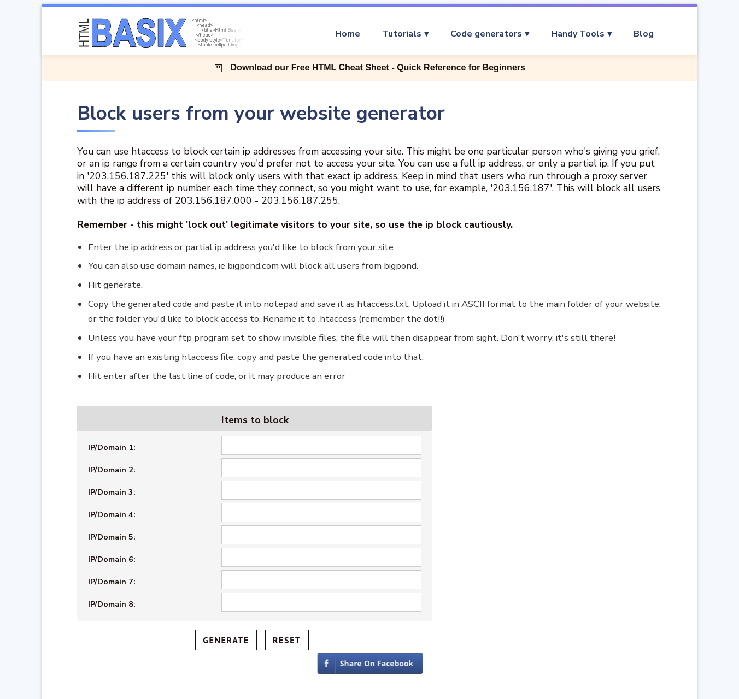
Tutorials (401, 34)
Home (347, 34)
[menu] (460, 34)
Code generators (486, 34)
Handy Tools (578, 34)
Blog (644, 34)
